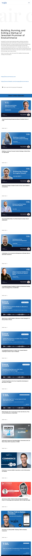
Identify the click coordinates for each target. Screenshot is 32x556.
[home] (4, 3)
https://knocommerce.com (8, 76)
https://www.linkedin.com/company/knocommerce (15, 81)
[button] (29, 2)
